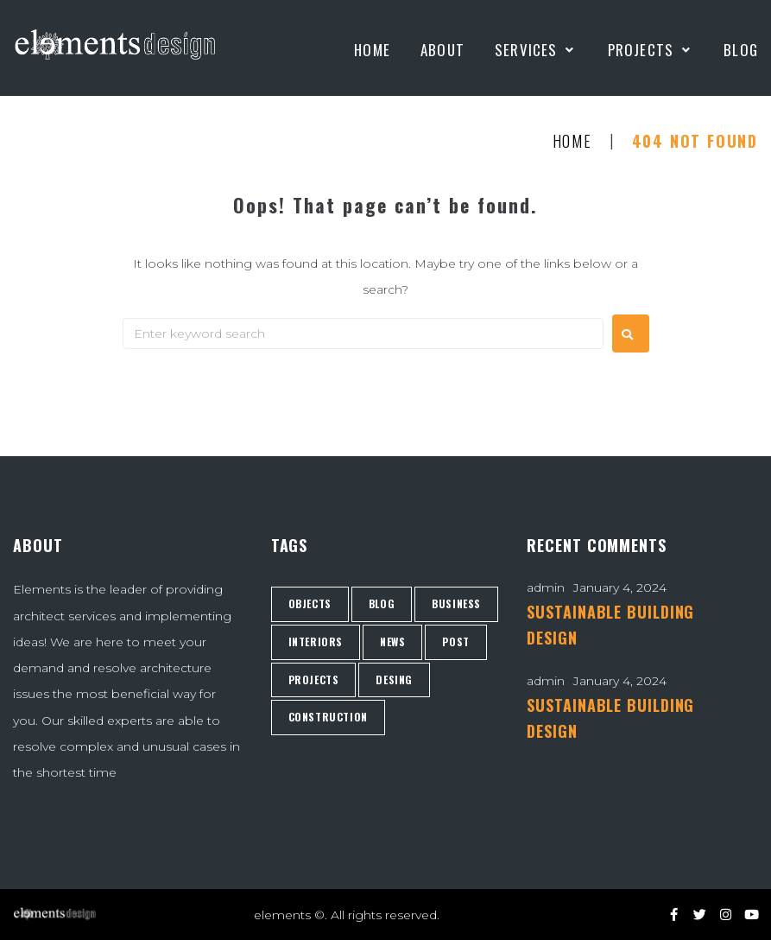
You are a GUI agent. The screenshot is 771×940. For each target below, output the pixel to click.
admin (546, 587)
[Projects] (651, 50)
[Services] (536, 50)
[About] (442, 50)
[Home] (372, 50)
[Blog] (741, 50)
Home (572, 141)
